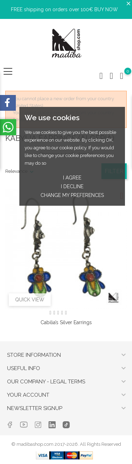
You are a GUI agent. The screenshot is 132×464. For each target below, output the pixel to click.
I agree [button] (72, 177)
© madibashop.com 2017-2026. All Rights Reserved (66, 444)
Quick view (29, 299)
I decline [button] (72, 186)
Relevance (16, 171)
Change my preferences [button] (72, 195)
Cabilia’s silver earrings (66, 322)
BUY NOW (106, 9)
